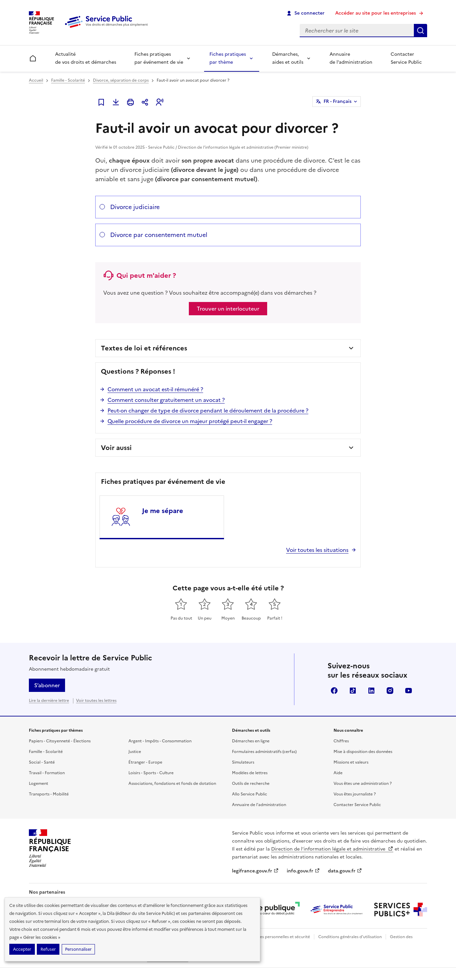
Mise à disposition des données (363, 752)
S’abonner (47, 685)
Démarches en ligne (250, 741)
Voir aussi (116, 448)
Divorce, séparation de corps (121, 80)
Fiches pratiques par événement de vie (158, 58)
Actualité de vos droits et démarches (85, 58)
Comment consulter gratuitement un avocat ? (166, 400)
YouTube (408, 690)
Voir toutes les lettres (96, 701)
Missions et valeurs (351, 762)
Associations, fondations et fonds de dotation (172, 783)
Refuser (48, 949)
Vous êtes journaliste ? (355, 794)
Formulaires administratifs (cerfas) (264, 752)
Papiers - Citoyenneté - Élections (60, 741)
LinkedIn (371, 690)
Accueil (36, 80)
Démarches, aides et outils (287, 58)
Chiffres (341, 741)
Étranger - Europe (145, 762)
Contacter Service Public (406, 58)
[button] (160, 102)
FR (337, 102)
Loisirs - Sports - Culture (151, 773)
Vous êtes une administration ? (363, 783)
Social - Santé (42, 762)
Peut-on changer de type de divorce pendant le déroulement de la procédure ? (208, 410)
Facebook (334, 690)
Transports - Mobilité (49, 794)
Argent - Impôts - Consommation (159, 741)
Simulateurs (243, 762)
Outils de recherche (250, 783)
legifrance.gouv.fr (255, 870)
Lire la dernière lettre (49, 701)
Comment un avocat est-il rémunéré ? (155, 389)
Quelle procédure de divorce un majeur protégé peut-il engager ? (190, 421)
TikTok (352, 690)
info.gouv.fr (303, 870)
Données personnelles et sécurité (278, 937)
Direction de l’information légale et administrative (332, 849)
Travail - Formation (47, 773)
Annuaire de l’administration (351, 58)
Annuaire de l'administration (259, 805)
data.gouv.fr (345, 870)
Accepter (22, 949)
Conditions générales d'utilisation (350, 937)
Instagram (390, 690)
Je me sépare (162, 511)
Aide (338, 773)
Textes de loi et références (144, 348)
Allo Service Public (249, 794)
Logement (38, 783)
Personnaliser (78, 949)
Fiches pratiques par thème (227, 58)
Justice (134, 752)
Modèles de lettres (249, 773)
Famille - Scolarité (68, 80)
